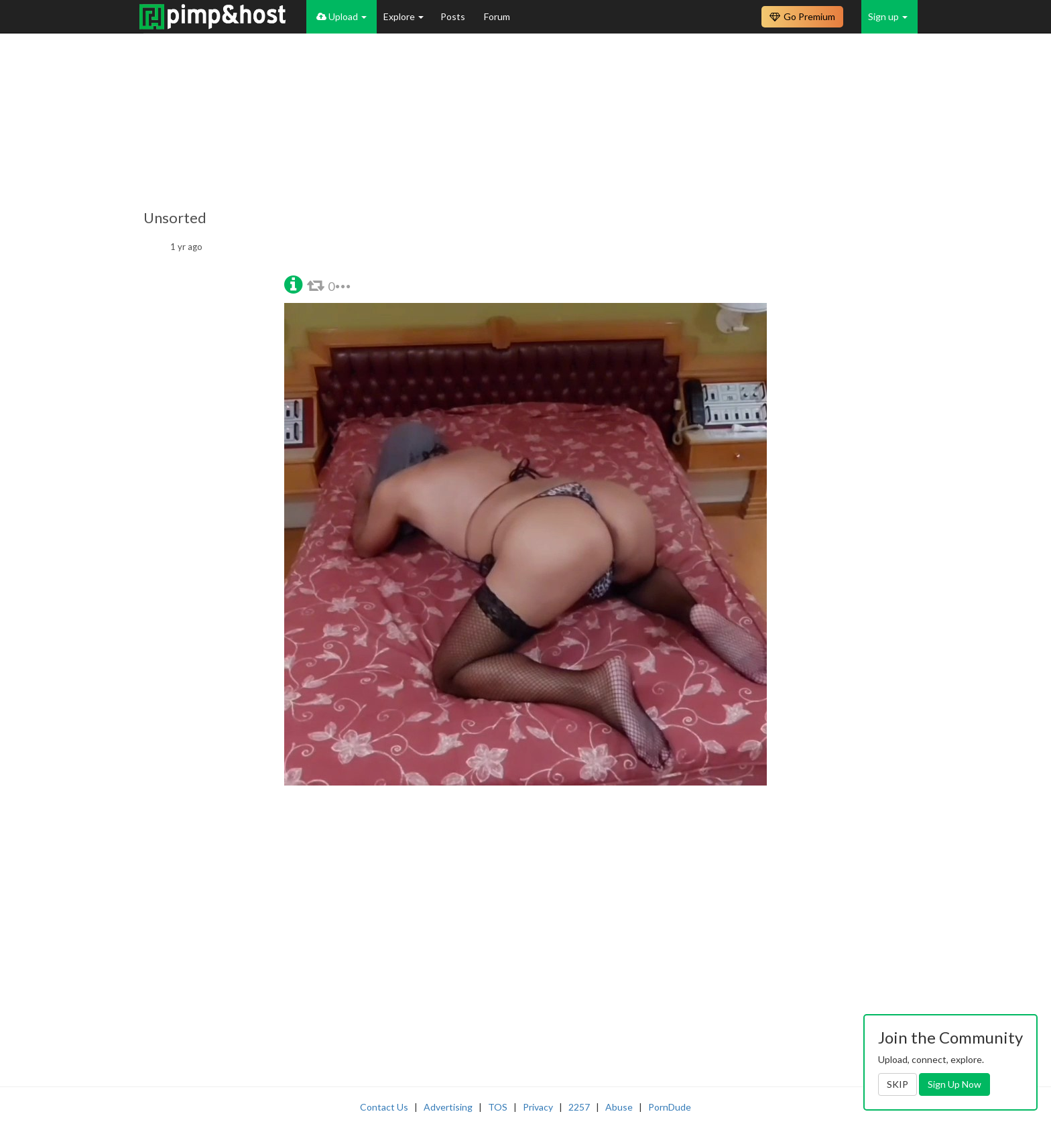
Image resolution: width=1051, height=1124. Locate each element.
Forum (497, 16)
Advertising (448, 1107)
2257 (579, 1107)
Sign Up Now (954, 1084)
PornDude (669, 1107)
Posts (453, 16)
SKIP (897, 1084)
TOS (497, 1107)
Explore (403, 16)
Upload (341, 16)
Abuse (619, 1107)
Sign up (888, 16)
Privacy (538, 1107)
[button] (293, 283)
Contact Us (384, 1107)
